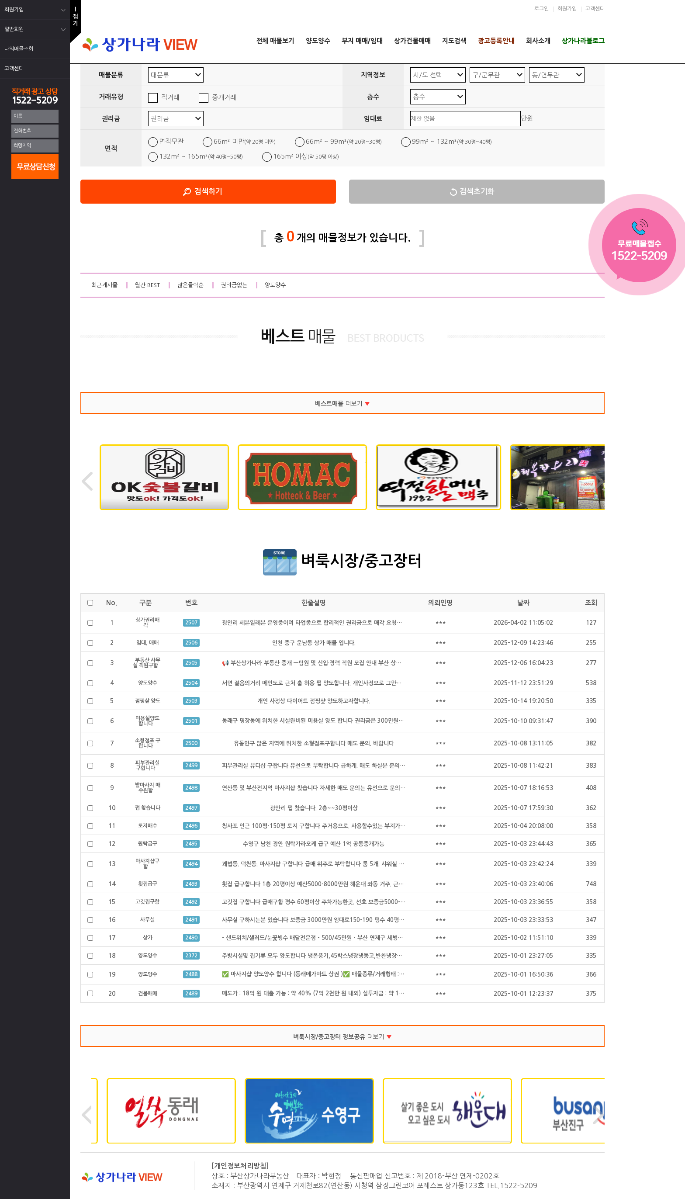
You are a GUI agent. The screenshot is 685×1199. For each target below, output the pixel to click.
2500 (191, 743)
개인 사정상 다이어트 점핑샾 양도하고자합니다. (313, 701)
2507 (191, 622)
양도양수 (318, 41)
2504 (191, 683)
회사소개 (538, 41)
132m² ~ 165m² (201, 156)
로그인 (541, 8)
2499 (191, 765)
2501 (191, 721)
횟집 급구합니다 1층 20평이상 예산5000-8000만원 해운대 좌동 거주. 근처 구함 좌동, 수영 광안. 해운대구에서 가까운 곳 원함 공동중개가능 (390, 884)
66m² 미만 (245, 141)
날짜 (523, 603)
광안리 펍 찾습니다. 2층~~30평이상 (314, 808)
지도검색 (454, 41)
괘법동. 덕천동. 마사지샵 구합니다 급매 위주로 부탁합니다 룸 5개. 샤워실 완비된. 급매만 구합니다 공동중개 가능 (356, 864)
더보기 (342, 404)
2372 (191, 955)
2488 (191, 974)
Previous (86, 481)
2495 (191, 843)
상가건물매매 (412, 41)
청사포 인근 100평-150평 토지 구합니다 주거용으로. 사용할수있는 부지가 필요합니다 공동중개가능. (342, 826)
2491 (191, 919)
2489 (191, 993)
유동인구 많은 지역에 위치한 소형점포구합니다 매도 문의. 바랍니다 (314, 743)
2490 (191, 937)
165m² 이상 (306, 156)
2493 (191, 884)
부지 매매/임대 (362, 41)
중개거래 (224, 97)
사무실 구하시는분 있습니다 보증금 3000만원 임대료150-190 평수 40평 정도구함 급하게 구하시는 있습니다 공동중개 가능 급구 (377, 920)
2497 (191, 808)
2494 (191, 863)
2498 (191, 787)
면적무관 (171, 141)
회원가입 (567, 8)
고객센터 (595, 8)
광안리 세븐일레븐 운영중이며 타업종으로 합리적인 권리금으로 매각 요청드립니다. (320, 623)
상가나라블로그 (583, 41)
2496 (191, 825)
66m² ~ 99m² (344, 141)
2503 (191, 700)
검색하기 (208, 191)
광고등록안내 (496, 41)
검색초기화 (477, 191)
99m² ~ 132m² (452, 141)
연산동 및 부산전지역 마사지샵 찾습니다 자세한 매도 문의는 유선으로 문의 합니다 (320, 788)
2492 (191, 901)
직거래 (170, 97)
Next (598, 481)
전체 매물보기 (275, 41)
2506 (191, 642)
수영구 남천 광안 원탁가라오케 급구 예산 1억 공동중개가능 (313, 844)
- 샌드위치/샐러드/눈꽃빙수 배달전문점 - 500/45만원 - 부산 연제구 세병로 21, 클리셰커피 (331, 938)
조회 (591, 603)
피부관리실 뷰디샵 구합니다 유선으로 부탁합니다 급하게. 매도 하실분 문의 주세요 (319, 766)
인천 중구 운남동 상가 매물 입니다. (314, 643)
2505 (191, 662)
